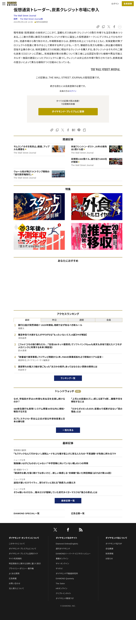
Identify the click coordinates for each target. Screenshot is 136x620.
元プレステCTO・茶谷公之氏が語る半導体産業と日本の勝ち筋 (39, 420)
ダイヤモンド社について (116, 538)
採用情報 (109, 554)
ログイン (115, 4)
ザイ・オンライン (62, 563)
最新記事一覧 (68, 500)
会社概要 (109, 549)
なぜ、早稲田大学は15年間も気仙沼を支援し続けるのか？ (39, 400)
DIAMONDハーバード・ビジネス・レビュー (73, 554)
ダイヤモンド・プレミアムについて (22, 549)
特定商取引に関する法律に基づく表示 (25, 563)
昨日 (54, 320)
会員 (109, 320)
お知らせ (109, 559)
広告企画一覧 (78, 513)
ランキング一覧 (68, 378)
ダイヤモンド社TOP (114, 544)
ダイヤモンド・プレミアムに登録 (68, 111)
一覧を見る (68, 430)
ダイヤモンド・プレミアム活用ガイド (23, 554)
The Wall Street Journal (25, 15)
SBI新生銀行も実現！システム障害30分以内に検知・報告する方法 (39, 410)
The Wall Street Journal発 (31, 19)
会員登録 (128, 3)
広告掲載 (13, 578)
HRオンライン (61, 588)
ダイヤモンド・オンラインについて (24, 538)
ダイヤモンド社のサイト (66, 538)
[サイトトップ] (11, 4)
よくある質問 (14, 573)
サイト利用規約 (15, 559)
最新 (27, 320)
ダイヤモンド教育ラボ (65, 598)
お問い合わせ (14, 583)
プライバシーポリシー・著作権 (21, 568)
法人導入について (16, 588)
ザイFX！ (59, 568)
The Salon (60, 583)
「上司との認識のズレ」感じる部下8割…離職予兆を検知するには (96, 400)
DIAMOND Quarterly (65, 578)
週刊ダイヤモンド (63, 549)
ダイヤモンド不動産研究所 (67, 573)
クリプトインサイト (63, 593)
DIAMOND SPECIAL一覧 (26, 513)
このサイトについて (17, 544)
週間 (81, 320)
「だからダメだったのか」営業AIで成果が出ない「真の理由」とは (96, 410)
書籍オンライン (62, 559)
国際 (16, 19)
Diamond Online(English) (67, 544)
